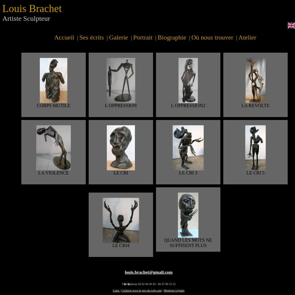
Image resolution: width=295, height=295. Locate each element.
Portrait (142, 37)
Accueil (64, 37)
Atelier (247, 37)
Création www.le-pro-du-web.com (141, 290)
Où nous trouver (212, 37)
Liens (116, 290)
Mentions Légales (174, 290)
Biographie (172, 37)
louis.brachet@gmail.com (148, 272)
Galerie (118, 37)
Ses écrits (91, 37)
